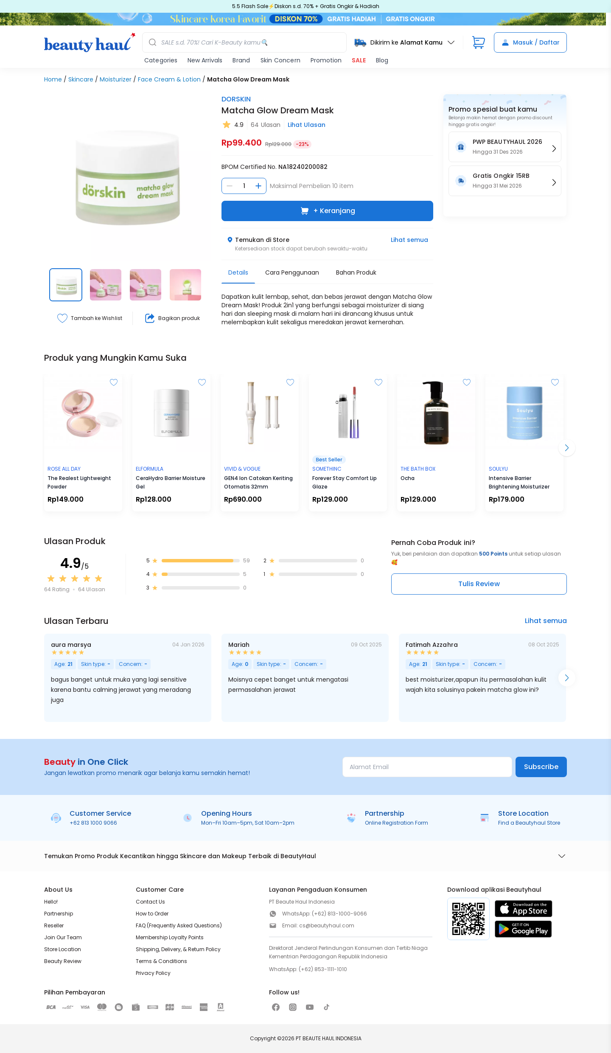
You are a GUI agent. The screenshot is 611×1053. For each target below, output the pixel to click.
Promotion (326, 60)
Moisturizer (116, 79)
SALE (359, 60)
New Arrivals (205, 60)
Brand (241, 60)
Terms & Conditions (161, 961)
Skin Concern (280, 60)
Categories (160, 60)
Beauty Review (62, 961)
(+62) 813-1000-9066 (339, 913)
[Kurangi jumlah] (229, 186)
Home (53, 79)
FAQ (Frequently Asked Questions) (179, 925)
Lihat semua (409, 240)
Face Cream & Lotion (169, 79)
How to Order (152, 913)
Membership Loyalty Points (170, 937)
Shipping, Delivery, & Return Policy (178, 949)
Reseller (54, 925)
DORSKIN (236, 99)
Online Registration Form (396, 822)
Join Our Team (63, 937)
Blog (382, 60)
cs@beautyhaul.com (326, 925)
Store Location (62, 949)
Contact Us (150, 901)
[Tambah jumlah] (258, 186)
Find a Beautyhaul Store (529, 822)
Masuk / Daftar (530, 42)
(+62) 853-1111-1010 (323, 969)
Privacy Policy (153, 973)
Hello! (51, 901)
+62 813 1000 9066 (93, 822)
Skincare (80, 79)
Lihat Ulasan (306, 125)
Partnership (58, 913)
